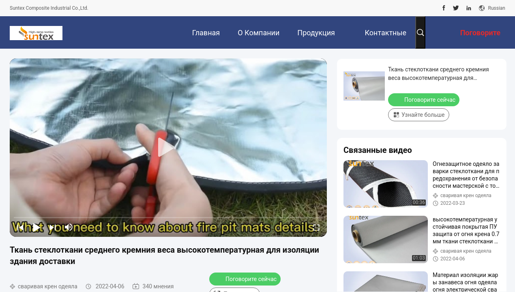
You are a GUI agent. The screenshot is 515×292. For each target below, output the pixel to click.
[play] (168, 147)
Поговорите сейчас (246, 279)
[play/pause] (36, 227)
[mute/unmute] (69, 227)
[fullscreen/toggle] (316, 227)
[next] (53, 227)
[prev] (20, 227)
